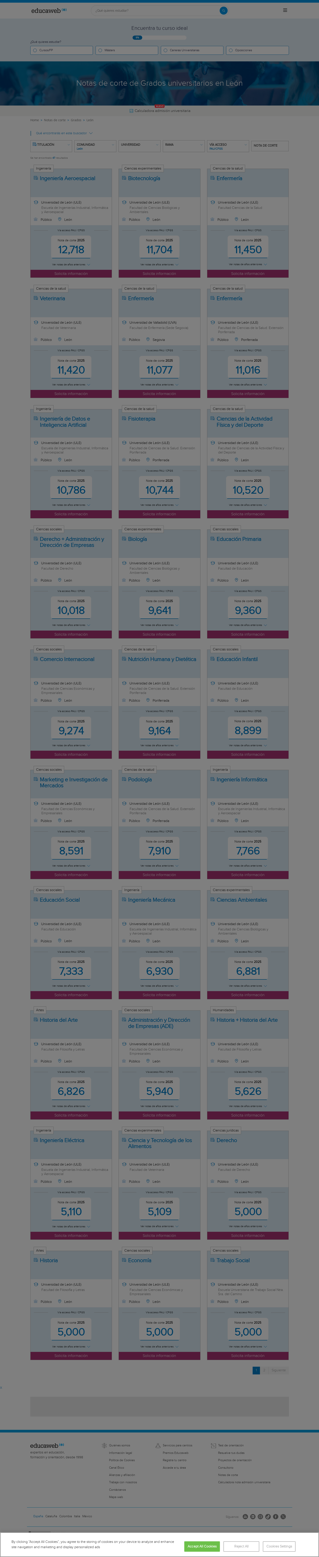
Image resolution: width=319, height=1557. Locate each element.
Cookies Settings (279, 1546)
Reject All (241, 1546)
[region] (159, 1544)
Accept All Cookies (202, 1546)
